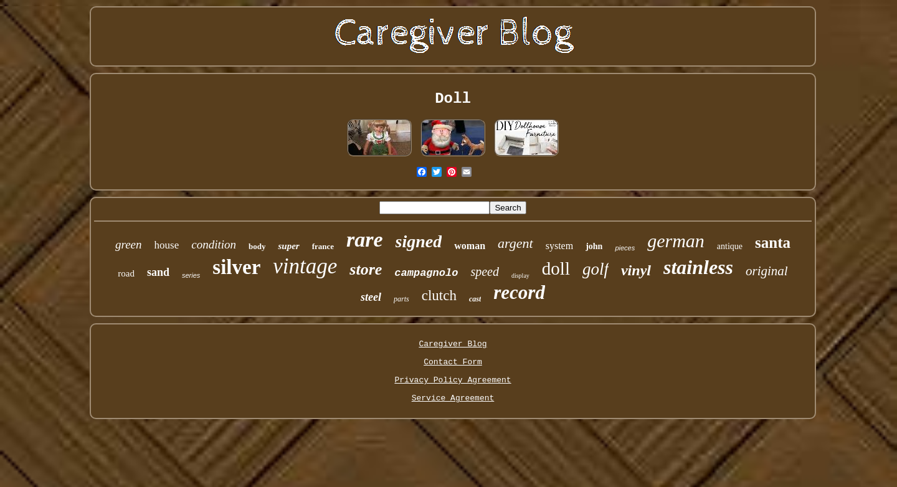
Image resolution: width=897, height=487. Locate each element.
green (128, 244)
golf (595, 269)
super (288, 246)
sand (158, 272)
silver (236, 267)
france (323, 246)
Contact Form (453, 362)
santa (772, 242)
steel (371, 297)
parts (401, 299)
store (365, 269)
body (257, 246)
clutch (439, 295)
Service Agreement (453, 398)
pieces (625, 248)
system (559, 245)
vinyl (636, 270)
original (767, 270)
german (676, 240)
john (594, 246)
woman (469, 245)
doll (556, 268)
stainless (698, 267)
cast (475, 299)
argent (515, 243)
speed (484, 271)
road (126, 273)
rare (364, 239)
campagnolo (426, 273)
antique (730, 246)
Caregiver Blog (452, 344)
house (166, 245)
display (520, 275)
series (191, 275)
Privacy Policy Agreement (452, 380)
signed (419, 241)
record (519, 292)
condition (213, 244)
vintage (305, 266)
